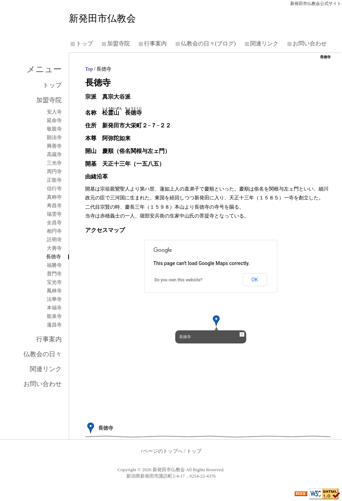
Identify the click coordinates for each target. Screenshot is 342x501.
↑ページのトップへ (161, 451)
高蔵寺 (54, 154)
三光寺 (54, 163)
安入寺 (54, 112)
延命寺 (54, 120)
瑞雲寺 (54, 214)
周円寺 (54, 171)
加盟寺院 (118, 43)
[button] (216, 321)
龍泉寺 (54, 316)
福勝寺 (54, 265)
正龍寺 (54, 180)
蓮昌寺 (54, 325)
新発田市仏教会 (102, 18)
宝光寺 (54, 282)
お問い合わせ (310, 43)
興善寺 (54, 146)
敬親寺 (54, 129)
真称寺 (54, 197)
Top (89, 69)
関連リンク (264, 43)
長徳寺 (53, 256)
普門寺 (54, 273)
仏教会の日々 (42, 354)
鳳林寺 (54, 290)
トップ (84, 43)
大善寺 (54, 248)
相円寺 (54, 231)
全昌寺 (54, 222)
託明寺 (54, 239)
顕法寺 (54, 137)
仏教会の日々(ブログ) (208, 43)
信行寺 (54, 188)
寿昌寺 (54, 205)
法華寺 (54, 299)
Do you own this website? (178, 279)
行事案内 (155, 43)
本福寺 (54, 307)
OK (255, 279)
